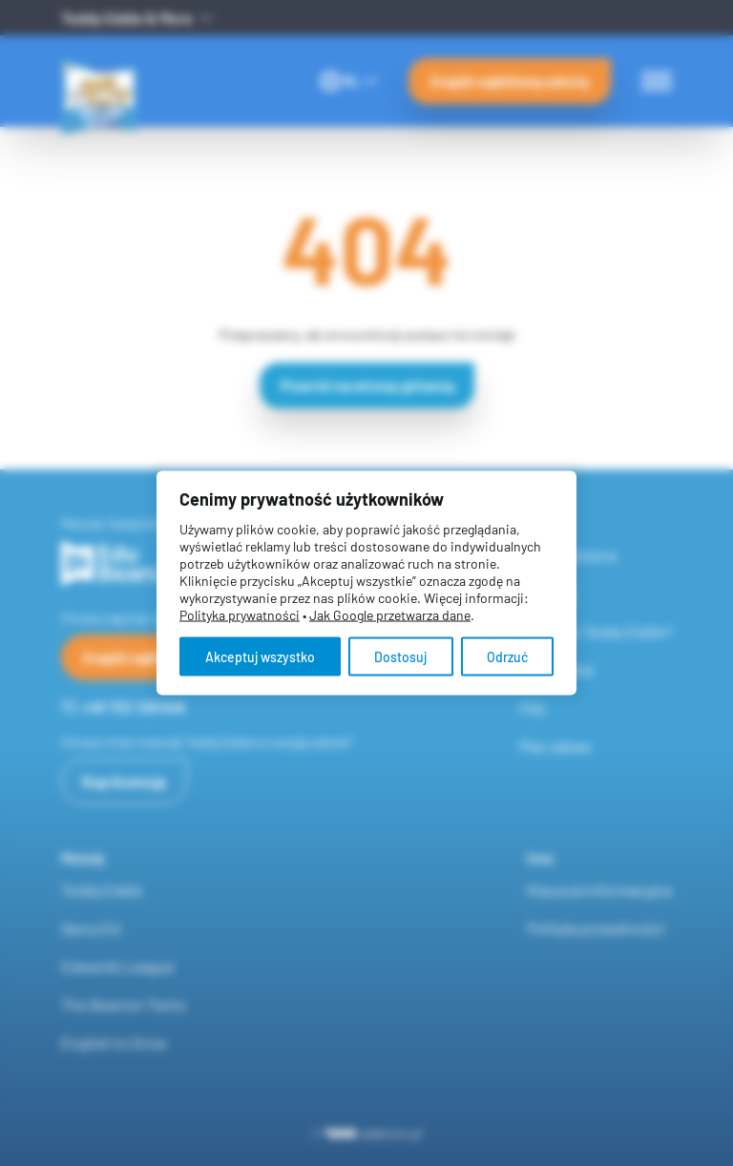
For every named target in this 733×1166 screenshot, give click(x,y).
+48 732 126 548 (123, 707)
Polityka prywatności (595, 928)
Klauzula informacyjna (599, 890)
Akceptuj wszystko (260, 657)
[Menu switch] (656, 81)
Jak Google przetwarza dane (390, 615)
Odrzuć (507, 657)
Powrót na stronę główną (367, 385)
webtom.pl (373, 1133)
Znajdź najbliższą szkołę (509, 81)
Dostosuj (400, 657)
